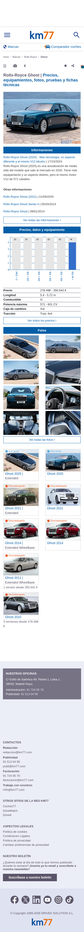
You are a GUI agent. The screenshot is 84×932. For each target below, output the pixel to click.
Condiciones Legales (16, 836)
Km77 (41, 35)
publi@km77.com (14, 766)
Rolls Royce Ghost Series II (21, 204)
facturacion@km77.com (18, 780)
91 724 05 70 (34, 689)
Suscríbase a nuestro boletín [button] (30, 877)
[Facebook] (15, 899)
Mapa (29, 684)
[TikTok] (69, 899)
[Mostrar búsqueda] (77, 35)
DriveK (7, 815)
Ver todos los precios (42, 320)
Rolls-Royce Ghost (15, 211)
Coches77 (9, 806)
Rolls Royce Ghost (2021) (20, 196)
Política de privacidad (17, 840)
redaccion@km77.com (17, 752)
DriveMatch (10, 810)
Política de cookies (15, 831)
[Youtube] (47, 899)
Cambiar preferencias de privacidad (26, 844)
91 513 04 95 (29, 694)
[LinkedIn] (36, 899)
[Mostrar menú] (7, 35)
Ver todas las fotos (42, 439)
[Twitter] (26, 899)
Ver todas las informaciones (42, 220)
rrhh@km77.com (13, 789)
